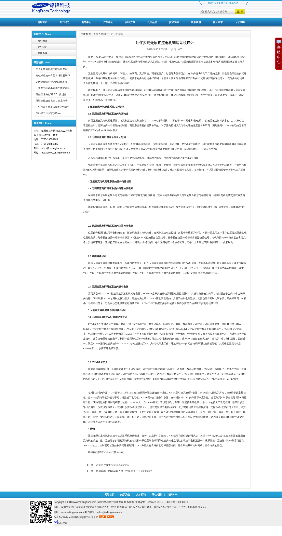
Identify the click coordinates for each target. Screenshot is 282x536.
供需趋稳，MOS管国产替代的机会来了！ (118, 471)
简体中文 (212, 3)
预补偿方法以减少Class (48, 113)
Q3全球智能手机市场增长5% (51, 81)
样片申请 (218, 22)
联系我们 (196, 22)
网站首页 (42, 22)
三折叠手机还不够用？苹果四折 (53, 88)
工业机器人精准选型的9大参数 (52, 107)
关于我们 (64, 22)
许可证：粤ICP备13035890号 (173, 502)
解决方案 (130, 22)
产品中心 (108, 22)
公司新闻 (43, 53)
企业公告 (43, 46)
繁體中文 (222, 3)
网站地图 (157, 494)
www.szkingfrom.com (84, 502)
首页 (95, 33)
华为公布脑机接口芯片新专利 (51, 69)
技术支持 (174, 22)
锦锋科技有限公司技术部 (85, 517)
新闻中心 (86, 22)
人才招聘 (240, 22)
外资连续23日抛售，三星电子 (52, 100)
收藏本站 (233, 3)
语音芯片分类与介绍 (107, 465)
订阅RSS (173, 494)
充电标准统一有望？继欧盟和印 (53, 75)
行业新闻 (43, 40)
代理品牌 (152, 22)
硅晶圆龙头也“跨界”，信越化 (51, 94)
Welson (67, 517)
